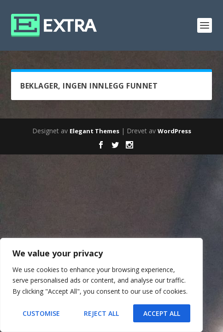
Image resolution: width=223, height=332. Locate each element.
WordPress (174, 131)
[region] (101, 285)
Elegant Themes (94, 131)
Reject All (101, 313)
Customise (41, 313)
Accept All (161, 313)
